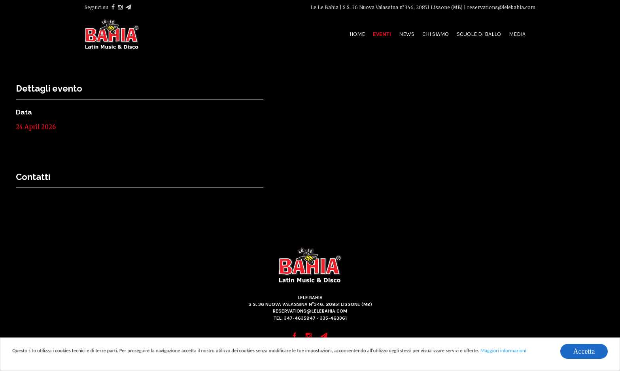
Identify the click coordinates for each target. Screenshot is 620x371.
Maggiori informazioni (503, 351)
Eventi (382, 34)
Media (517, 34)
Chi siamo (435, 34)
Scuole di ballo (479, 34)
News (406, 34)
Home (357, 34)
